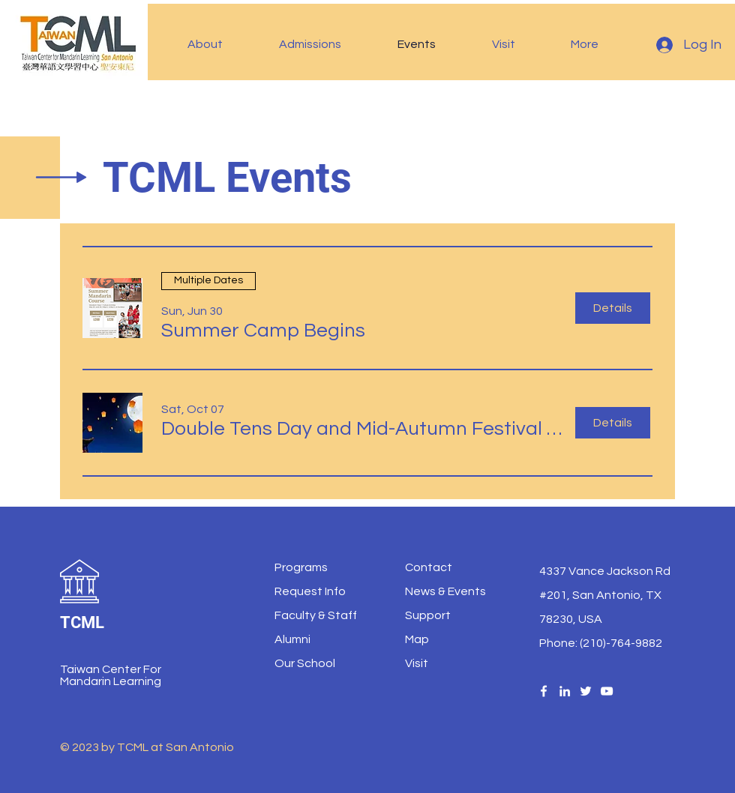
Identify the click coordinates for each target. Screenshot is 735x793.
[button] (222, 44)
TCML (82, 622)
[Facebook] (543, 691)
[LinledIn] (564, 691)
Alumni (292, 639)
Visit (416, 663)
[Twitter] (585, 691)
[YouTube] (606, 691)
